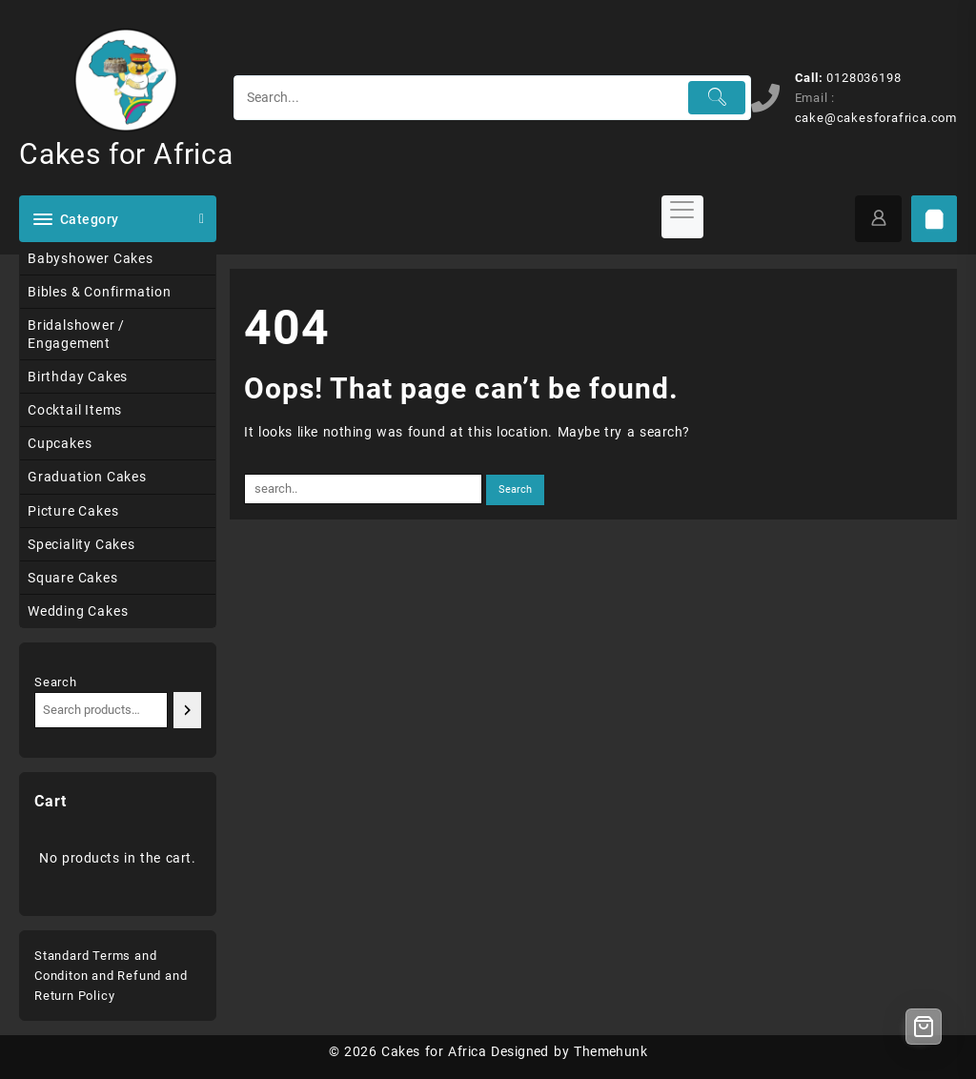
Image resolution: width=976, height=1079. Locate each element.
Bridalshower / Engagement (76, 333)
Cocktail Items (75, 409)
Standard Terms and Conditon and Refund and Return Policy (110, 975)
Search (55, 682)
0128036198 (863, 78)
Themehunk (610, 1051)
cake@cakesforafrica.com (876, 118)
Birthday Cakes (78, 376)
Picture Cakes (73, 511)
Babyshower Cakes (90, 258)
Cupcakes (60, 443)
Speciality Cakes (81, 544)
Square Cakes (73, 577)
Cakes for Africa (126, 154)
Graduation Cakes (87, 476)
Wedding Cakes (78, 611)
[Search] (187, 709)
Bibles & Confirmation (100, 291)
